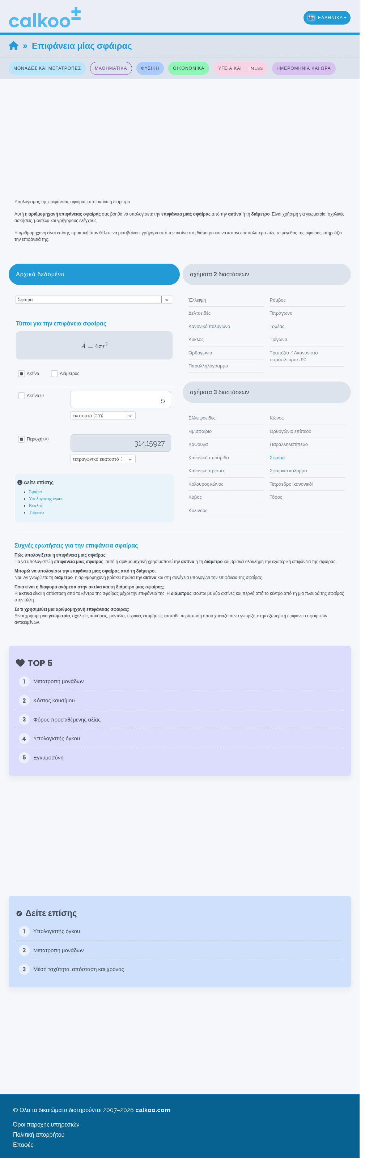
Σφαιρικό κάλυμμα (288, 470)
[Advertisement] (182, 129)
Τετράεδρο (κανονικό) (291, 484)
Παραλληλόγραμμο (208, 366)
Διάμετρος (69, 373)
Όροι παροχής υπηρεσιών (46, 1124)
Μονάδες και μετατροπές (47, 68)
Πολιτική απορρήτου (38, 1134)
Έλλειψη (197, 300)
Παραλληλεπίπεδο (289, 444)
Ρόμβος (278, 300)
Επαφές (23, 1144)
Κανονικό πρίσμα (206, 470)
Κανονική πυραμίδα (208, 457)
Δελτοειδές (199, 313)
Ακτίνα (33, 373)
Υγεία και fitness (240, 68)
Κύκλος (35, 505)
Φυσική (150, 68)
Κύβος (195, 497)
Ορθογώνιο (200, 353)
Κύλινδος (197, 510)
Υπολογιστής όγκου (46, 498)
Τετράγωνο (281, 313)
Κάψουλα (198, 444)
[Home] (13, 46)
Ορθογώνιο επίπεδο (290, 431)
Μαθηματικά (111, 68)
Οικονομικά (188, 68)
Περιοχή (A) (37, 439)
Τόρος (276, 497)
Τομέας (277, 326)
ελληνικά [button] (325, 17)
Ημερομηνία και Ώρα (304, 68)
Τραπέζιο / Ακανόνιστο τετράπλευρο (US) (294, 356)
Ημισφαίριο (200, 431)
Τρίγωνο (36, 512)
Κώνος (277, 418)
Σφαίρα (35, 491)
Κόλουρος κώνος (206, 484)
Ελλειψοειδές (202, 418)
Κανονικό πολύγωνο (209, 326)
